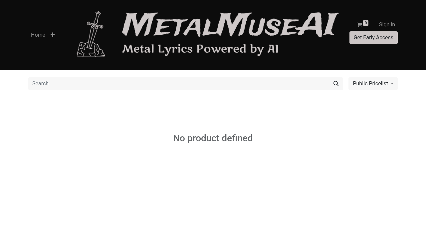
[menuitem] (38, 35)
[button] (53, 35)
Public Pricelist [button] (371, 83)
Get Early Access (373, 37)
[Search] (336, 83)
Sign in (387, 24)
